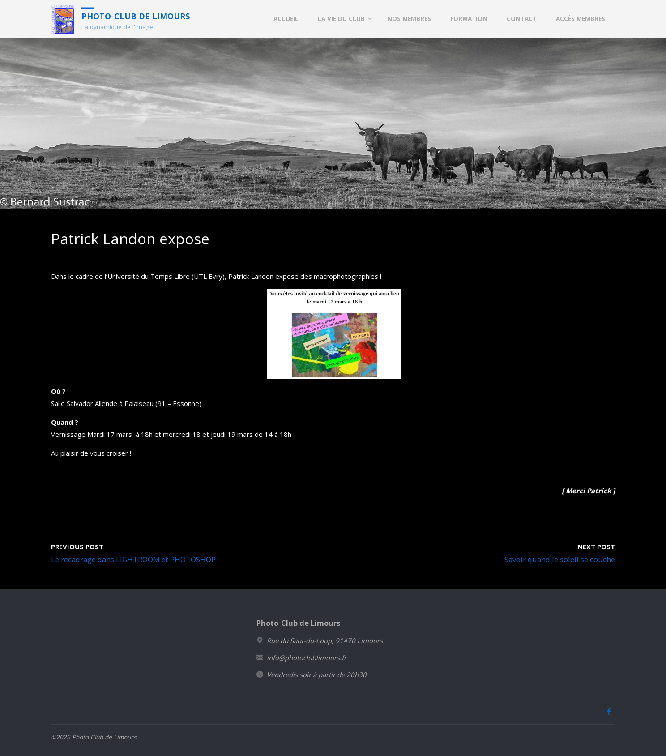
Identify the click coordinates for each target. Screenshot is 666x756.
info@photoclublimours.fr (306, 657)
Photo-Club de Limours (135, 15)
